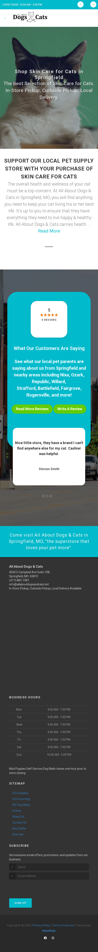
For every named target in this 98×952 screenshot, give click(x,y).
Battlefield (48, 388)
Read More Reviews (32, 409)
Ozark (77, 374)
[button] (43, 496)
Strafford (26, 388)
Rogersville (37, 395)
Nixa (64, 374)
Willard (58, 381)
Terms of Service (63, 925)
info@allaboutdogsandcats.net (29, 584)
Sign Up (20, 902)
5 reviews (49, 319)
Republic (40, 381)
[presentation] (30, 887)
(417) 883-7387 (19, 580)
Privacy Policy (41, 925)
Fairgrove (70, 388)
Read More (49, 231)
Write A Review (69, 409)
